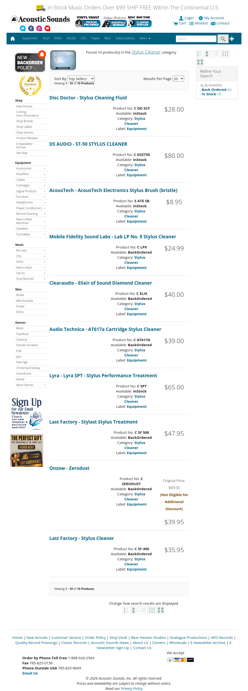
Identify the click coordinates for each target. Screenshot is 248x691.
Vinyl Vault (118, 637)
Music (19, 245)
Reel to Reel (30, 267)
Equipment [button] (30, 38)
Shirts (20, 312)
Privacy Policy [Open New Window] (131, 688)
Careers (158, 642)
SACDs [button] (71, 38)
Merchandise (24, 301)
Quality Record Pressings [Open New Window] (36, 642)
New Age (22, 362)
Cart (179, 23)
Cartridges (30, 185)
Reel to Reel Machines (30, 221)
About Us (140, 642)
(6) (217, 89)
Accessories (30, 168)
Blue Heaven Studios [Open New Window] (148, 637)
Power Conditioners (30, 208)
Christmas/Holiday (28, 368)
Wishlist (199, 23)
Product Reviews (27, 138)
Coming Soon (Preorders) (27, 113)
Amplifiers (30, 174)
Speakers (30, 228)
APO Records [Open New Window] (222, 637)
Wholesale (178, 642)
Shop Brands (24, 121)
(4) (211, 93)
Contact (221, 23)
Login (187, 17)
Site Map (22, 153)
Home (17, 637)
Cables (30, 180)
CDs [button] (83, 38)
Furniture (30, 197)
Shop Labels (24, 127)
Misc (18, 289)
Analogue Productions (188, 637)
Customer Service (66, 637)
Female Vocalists (27, 345)
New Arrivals (24, 106)
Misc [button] (107, 38)
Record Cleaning (30, 214)
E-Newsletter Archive (24, 145)
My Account (211, 17)
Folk (19, 351)
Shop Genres (24, 132)
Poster (20, 306)
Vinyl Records (30, 279)
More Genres (30, 385)
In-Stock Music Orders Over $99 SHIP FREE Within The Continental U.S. (127, 7)
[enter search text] (196, 38)
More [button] (145, 38)
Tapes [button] (95, 38)
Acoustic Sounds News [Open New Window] (110, 642)
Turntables (30, 234)
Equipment (23, 163)
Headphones (30, 202)
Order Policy (95, 637)
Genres (20, 323)
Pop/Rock (22, 334)
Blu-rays (30, 250)
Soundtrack (23, 373)
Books (20, 295)
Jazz (18, 356)
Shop (19, 100)
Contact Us (142, 647)
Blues (19, 328)
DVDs (30, 262)
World (20, 379)
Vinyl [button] (46, 38)
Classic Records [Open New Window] (74, 642)
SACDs (30, 273)
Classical (21, 339)
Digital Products (30, 191)
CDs (30, 256)
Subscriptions (125, 38)
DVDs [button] (58, 38)
